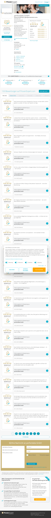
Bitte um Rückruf (32, 455)
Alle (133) (5, 95)
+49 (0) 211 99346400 (20, 56)
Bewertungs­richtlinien (34, 512)
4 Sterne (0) (21, 95)
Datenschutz (33, 514)
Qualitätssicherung (41, 512)
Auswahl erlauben (25, 269)
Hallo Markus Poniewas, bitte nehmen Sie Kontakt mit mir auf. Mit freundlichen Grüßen (13, 457)
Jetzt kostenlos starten (39, 499)
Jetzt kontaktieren (44, 5)
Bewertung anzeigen (34, 40)
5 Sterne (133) (13, 95)
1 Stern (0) (46, 95)
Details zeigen (41, 265)
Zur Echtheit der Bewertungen (7, 33)
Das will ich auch (39, 2)
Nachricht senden (31, 463)
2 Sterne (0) (38, 95)
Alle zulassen (39, 269)
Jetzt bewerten (7, 36)
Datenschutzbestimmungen (17, 259)
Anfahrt (17, 49)
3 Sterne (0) (29, 95)
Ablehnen (11, 269)
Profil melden (41, 474)
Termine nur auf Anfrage (19, 67)
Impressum (7, 259)
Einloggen (47, 2)
